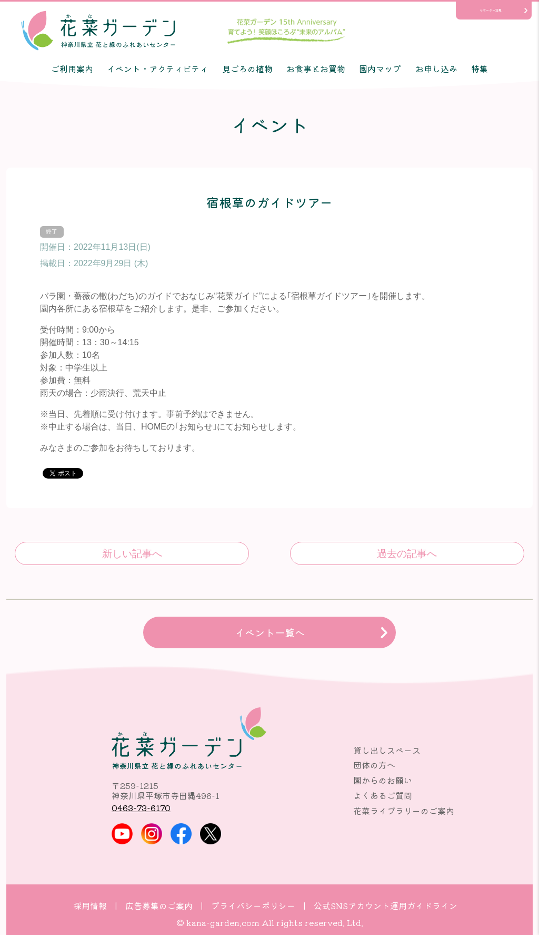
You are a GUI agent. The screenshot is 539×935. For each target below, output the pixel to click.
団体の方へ (374, 764)
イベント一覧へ (270, 632)
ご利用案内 (72, 68)
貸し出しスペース (387, 750)
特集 (479, 68)
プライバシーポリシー (253, 905)
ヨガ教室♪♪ (407, 553)
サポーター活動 (491, 10)
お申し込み (436, 68)
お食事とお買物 (315, 68)
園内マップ (380, 68)
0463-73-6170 (141, 807)
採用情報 (90, 905)
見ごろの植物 (247, 68)
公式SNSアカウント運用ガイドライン (385, 905)
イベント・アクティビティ (157, 68)
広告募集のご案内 (159, 905)
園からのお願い (382, 780)
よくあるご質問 (382, 795)
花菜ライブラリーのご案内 (403, 810)
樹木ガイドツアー (132, 553)
